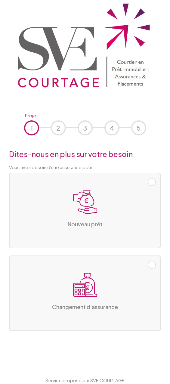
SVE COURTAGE (107, 380)
